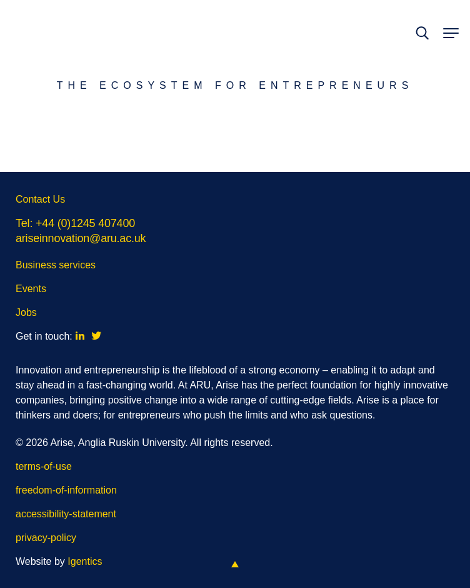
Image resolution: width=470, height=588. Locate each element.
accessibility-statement (66, 514)
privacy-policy (46, 537)
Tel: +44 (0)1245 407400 (75, 223)
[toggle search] (422, 33)
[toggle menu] (449, 33)
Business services (56, 265)
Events (31, 288)
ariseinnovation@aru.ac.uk (81, 238)
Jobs (26, 312)
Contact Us (40, 199)
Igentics (85, 561)
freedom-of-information (66, 490)
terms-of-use (44, 466)
